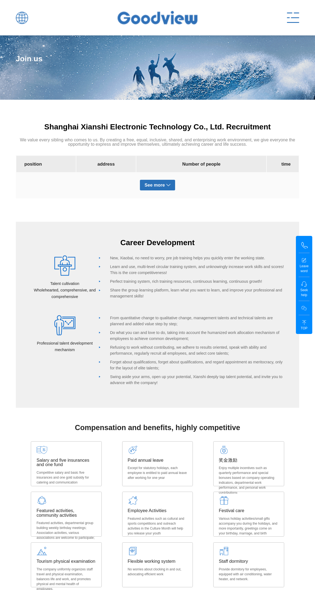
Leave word (304, 265)
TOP (304, 325)
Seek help (304, 289)
